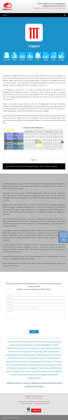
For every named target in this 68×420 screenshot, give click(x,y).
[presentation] (34, 323)
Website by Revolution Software (11, 417)
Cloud (26, 308)
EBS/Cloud (34, 308)
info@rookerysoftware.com (42, 403)
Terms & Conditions (31, 398)
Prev (5, 142)
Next (62, 142)
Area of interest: (11, 308)
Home (5, 15)
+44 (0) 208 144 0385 (27, 403)
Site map (40, 398)
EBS (20, 308)
